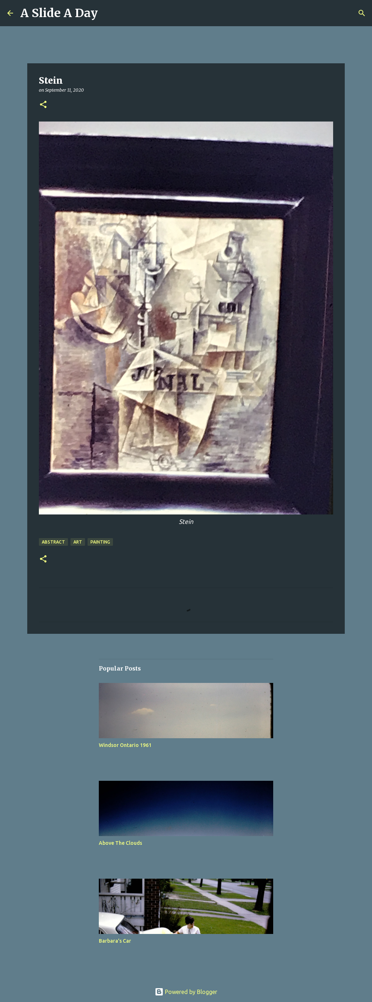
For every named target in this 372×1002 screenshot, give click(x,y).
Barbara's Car (115, 941)
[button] (43, 105)
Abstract (53, 542)
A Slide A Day (59, 13)
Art (77, 542)
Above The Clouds (120, 843)
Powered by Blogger (186, 992)
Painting (100, 542)
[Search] (361, 13)
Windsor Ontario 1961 (125, 745)
